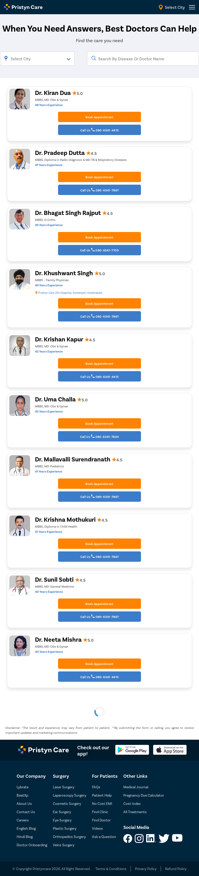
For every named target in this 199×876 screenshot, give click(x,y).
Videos (97, 828)
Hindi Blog (25, 836)
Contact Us (26, 812)
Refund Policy (176, 868)
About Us (24, 803)
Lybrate (23, 787)
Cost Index (132, 803)
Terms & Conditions (110, 868)
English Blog (26, 828)
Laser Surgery (63, 787)
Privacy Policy (146, 868)
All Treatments (135, 812)
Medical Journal (135, 787)
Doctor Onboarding (32, 845)
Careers (23, 820)
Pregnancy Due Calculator (143, 795)
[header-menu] (192, 7)
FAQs (96, 787)
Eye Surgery (62, 820)
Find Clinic (100, 812)
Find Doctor (101, 820)
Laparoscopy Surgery (69, 795)
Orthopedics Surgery (69, 836)
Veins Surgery (63, 845)
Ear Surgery (62, 812)
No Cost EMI (102, 803)
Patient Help (102, 795)
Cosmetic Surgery (67, 803)
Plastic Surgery (64, 828)
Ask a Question (104, 836)
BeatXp (22, 795)
